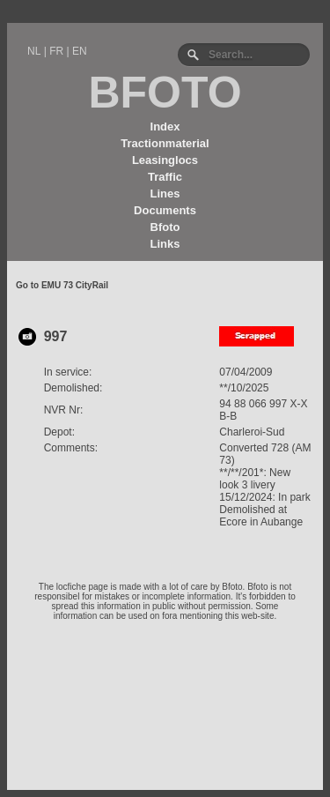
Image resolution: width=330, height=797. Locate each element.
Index (165, 126)
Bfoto (165, 227)
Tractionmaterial (165, 143)
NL (33, 51)
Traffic (165, 176)
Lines (165, 193)
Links (165, 243)
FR (56, 51)
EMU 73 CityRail (74, 285)
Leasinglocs (165, 160)
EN (79, 51)
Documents (165, 210)
